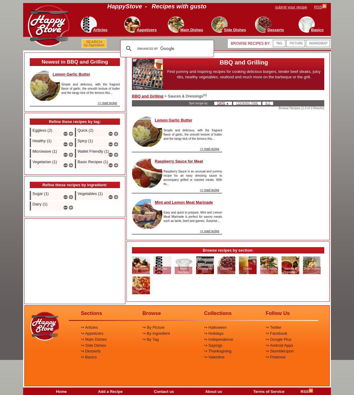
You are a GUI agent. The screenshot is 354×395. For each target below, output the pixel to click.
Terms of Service (269, 391)
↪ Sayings (213, 345)
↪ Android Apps (279, 345)
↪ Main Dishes (94, 339)
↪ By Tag (150, 339)
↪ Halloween (215, 327)
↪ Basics (89, 357)
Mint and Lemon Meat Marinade (184, 202)
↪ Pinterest (275, 357)
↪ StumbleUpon (280, 351)
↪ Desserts (91, 351)
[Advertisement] (75, 261)
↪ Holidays (213, 333)
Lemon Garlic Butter (71, 74)
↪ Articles (89, 327)
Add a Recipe (110, 391)
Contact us (164, 391)
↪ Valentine (214, 357)
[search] (166, 48)
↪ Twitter (274, 327)
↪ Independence (218, 339)
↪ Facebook (276, 333)
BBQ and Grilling (147, 96)
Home (61, 391)
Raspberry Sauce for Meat (179, 161)
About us (213, 391)
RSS (307, 391)
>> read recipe (107, 103)
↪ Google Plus (278, 339)
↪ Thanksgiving (217, 351)
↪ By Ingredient (156, 333)
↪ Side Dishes (93, 345)
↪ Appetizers (92, 333)
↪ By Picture (153, 327)
